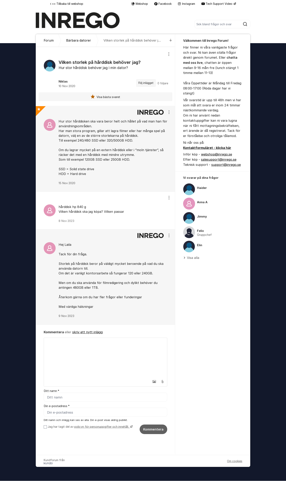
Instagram (186, 3)
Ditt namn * (51, 391)
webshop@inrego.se (216, 154)
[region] (105, 76)
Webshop (139, 3)
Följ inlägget (146, 83)
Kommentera (153, 429)
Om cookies (234, 461)
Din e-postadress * (57, 406)
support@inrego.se (226, 165)
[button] (154, 382)
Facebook (163, 3)
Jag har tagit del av (89, 427)
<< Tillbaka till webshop (66, 3)
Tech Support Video (217, 3)
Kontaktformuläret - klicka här (207, 148)
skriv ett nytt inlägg (87, 332)
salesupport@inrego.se (218, 159)
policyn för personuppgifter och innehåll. (102, 427)
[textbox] (105, 358)
